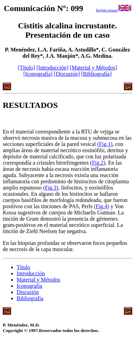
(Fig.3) (50, 188)
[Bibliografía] (96, 74)
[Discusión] (67, 74)
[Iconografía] (37, 74)
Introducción (31, 273)
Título (23, 267)
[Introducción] (52, 68)
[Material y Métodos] (93, 68)
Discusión (28, 292)
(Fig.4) (101, 206)
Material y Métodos (38, 280)
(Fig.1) (104, 144)
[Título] (26, 68)
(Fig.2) (97, 163)
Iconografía (29, 286)
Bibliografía (30, 298)
